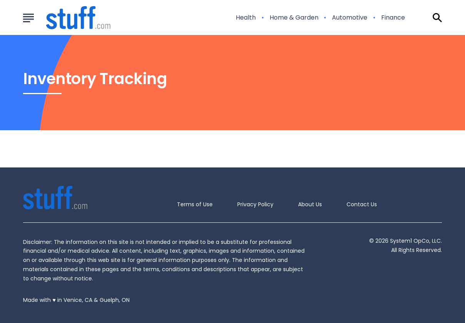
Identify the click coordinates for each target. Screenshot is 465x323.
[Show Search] (437, 17)
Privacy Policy (255, 204)
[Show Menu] (28, 17)
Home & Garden (294, 17)
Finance (393, 17)
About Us (310, 204)
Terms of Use (195, 204)
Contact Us (362, 204)
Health (246, 17)
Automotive (349, 17)
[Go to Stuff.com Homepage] (69, 17)
